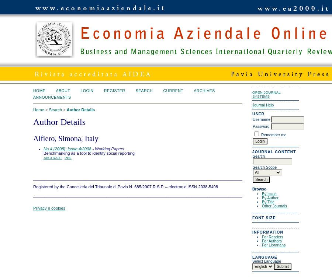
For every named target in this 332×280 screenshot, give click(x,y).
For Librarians (274, 245)
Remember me (274, 135)
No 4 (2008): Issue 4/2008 (67, 149)
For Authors (272, 241)
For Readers (272, 237)
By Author (270, 198)
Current (173, 91)
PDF (68, 158)
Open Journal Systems (266, 94)
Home (39, 91)
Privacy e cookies (49, 208)
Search (144, 91)
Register (114, 91)
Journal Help (263, 105)
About (63, 91)
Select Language (266, 261)
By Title (268, 202)
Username (261, 120)
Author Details (81, 110)
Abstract (53, 158)
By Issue (269, 194)
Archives (204, 91)
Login (87, 91)
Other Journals (274, 206)
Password (261, 127)
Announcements (52, 97)
